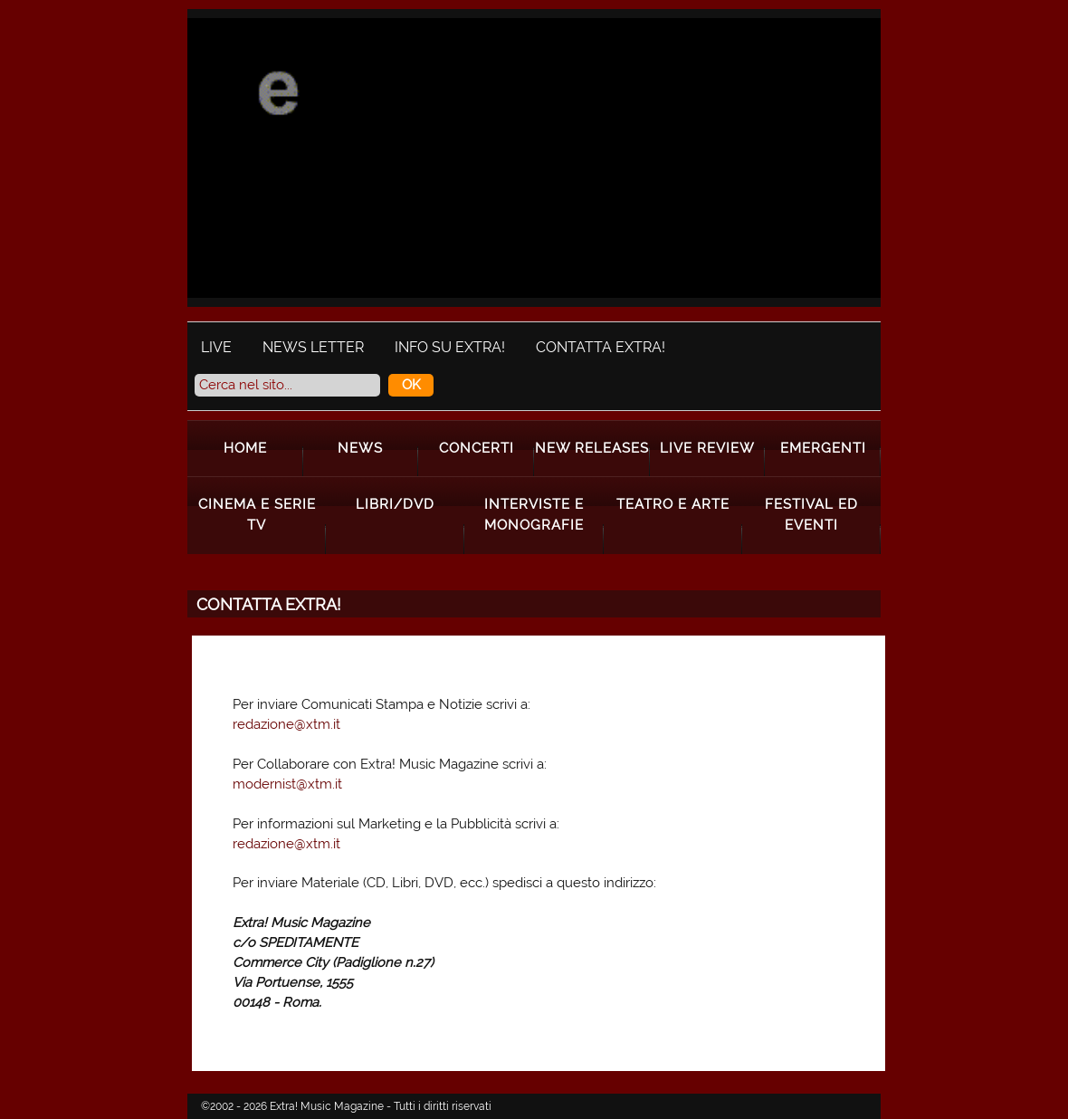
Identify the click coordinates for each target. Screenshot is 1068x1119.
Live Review (707, 448)
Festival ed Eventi (811, 514)
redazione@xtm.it (286, 724)
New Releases (592, 448)
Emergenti (823, 448)
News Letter (313, 347)
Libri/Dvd (395, 504)
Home (245, 448)
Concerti (476, 448)
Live (216, 347)
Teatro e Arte (672, 504)
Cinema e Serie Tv (257, 514)
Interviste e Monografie (534, 514)
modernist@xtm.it (287, 783)
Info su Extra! (450, 347)
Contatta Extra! (600, 347)
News (360, 448)
